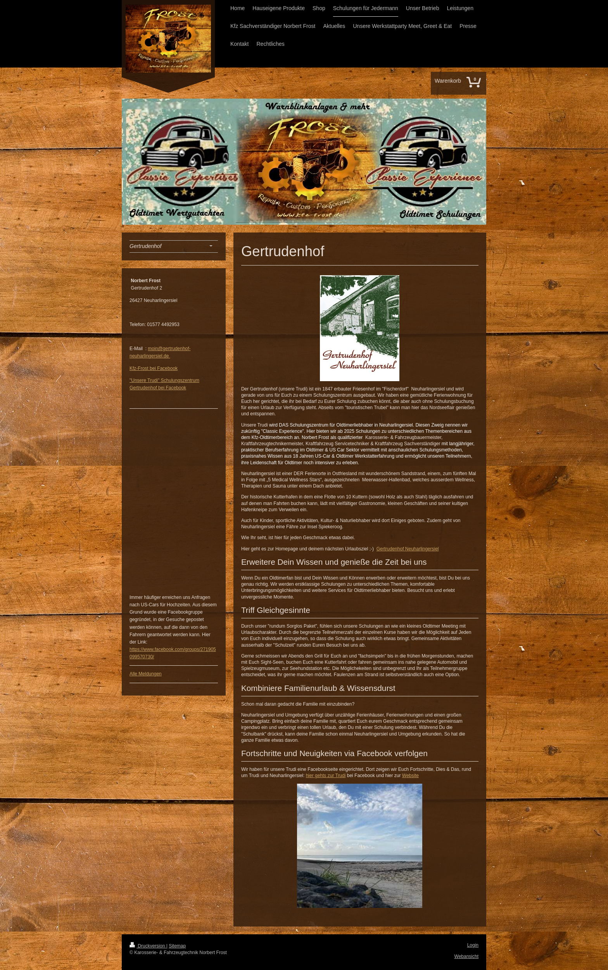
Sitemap (177, 946)
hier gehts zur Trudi (326, 775)
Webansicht (466, 956)
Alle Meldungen (146, 674)
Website (410, 775)
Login (472, 945)
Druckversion (148, 946)
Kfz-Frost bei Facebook (154, 368)
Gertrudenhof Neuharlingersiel (408, 549)
